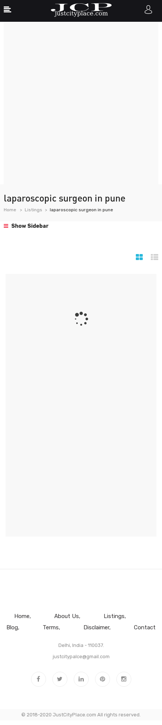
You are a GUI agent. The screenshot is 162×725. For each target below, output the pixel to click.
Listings (33, 209)
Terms (51, 627)
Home (10, 209)
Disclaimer (96, 627)
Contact (145, 627)
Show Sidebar (26, 226)
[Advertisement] (81, 103)
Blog (12, 627)
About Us (66, 616)
